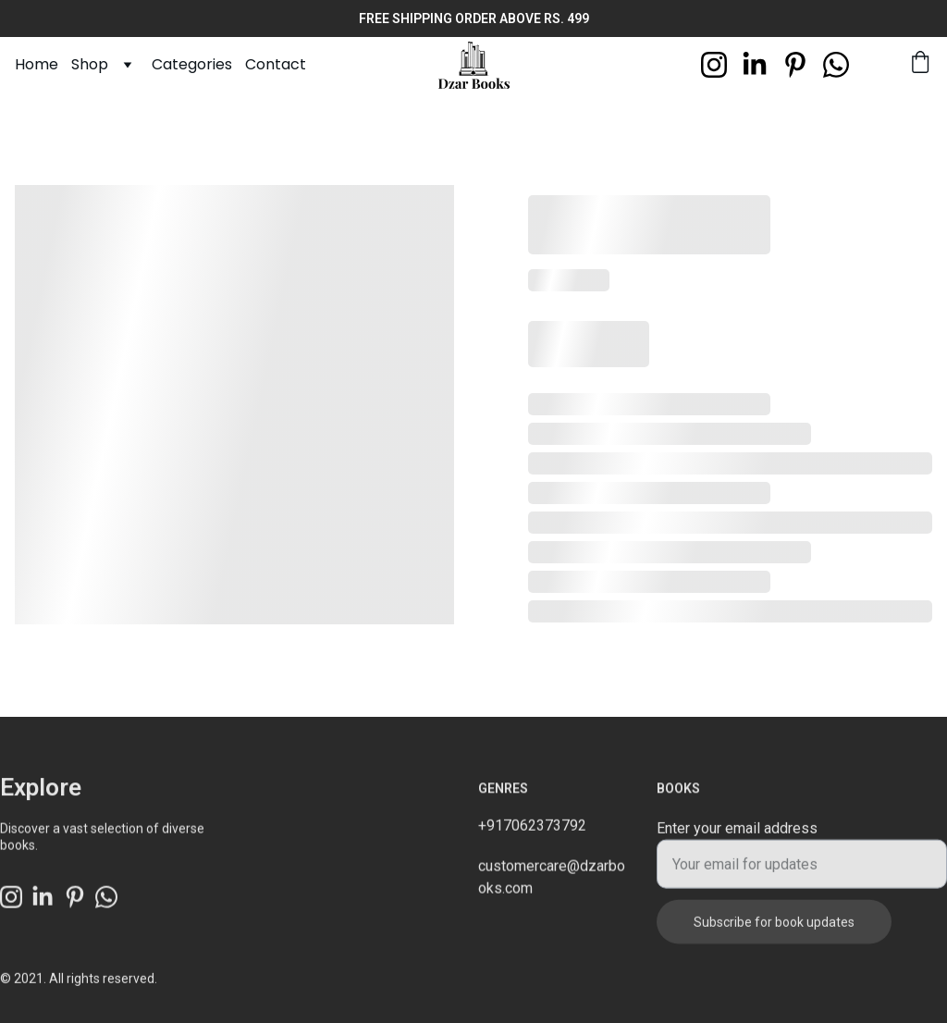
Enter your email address (737, 836)
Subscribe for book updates (774, 930)
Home (36, 64)
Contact (275, 64)
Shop (89, 64)
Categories (192, 64)
